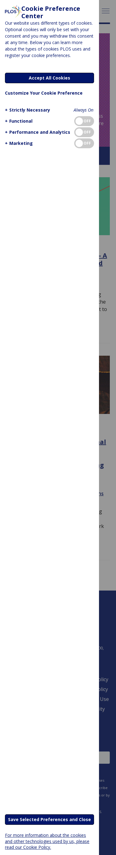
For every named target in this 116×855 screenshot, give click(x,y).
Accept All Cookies (49, 78)
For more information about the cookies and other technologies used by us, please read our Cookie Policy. (47, 841)
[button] (27, 110)
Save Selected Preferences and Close (49, 819)
